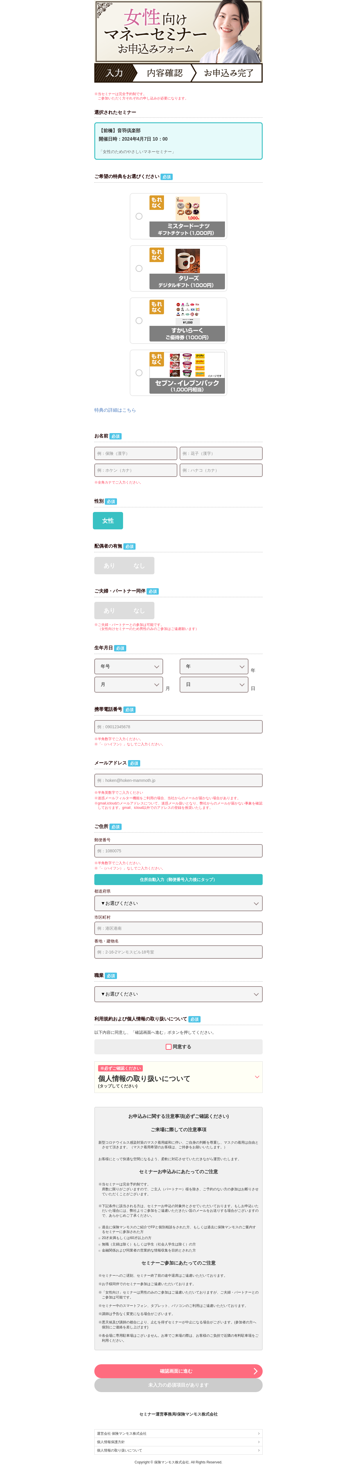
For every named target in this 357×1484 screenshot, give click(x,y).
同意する (182, 1046)
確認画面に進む (209, 1371)
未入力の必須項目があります (178, 1385)
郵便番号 (102, 840)
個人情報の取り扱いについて (178, 1450)
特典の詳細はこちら (115, 410)
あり (109, 565)
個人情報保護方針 (178, 1442)
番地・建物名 (106, 941)
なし (139, 565)
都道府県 (102, 891)
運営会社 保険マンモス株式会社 (178, 1434)
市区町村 (102, 917)
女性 (108, 520)
